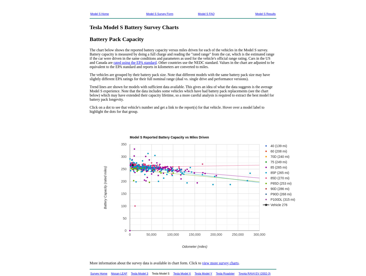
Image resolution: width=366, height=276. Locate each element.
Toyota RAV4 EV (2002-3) (255, 273)
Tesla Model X (182, 273)
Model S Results (265, 14)
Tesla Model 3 (139, 273)
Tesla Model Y (203, 273)
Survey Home (98, 273)
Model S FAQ (206, 14)
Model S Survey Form (159, 14)
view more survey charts (220, 263)
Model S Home (99, 14)
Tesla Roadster (225, 273)
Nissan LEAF (119, 273)
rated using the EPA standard (135, 63)
